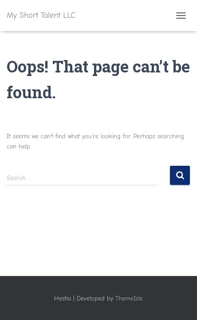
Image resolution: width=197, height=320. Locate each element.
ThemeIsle (129, 298)
